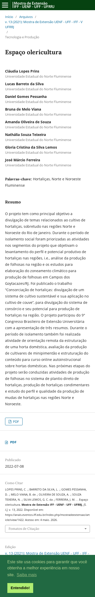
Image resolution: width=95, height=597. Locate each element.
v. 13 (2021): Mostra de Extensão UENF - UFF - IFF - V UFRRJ (44, 24)
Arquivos (26, 16)
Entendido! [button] (20, 588)
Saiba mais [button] (27, 575)
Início (9, 16)
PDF (15, 421)
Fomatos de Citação (24, 528)
